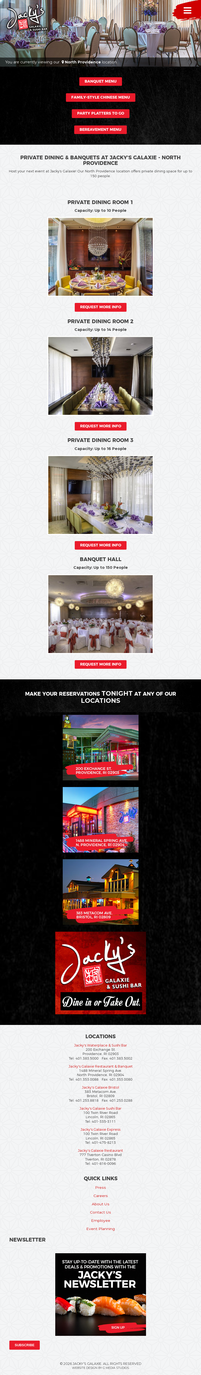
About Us (100, 1204)
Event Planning (100, 1229)
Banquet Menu (101, 81)
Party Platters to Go (100, 113)
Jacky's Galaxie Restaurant (100, 1151)
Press (100, 1187)
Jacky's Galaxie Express (100, 1129)
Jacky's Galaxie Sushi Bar (100, 1108)
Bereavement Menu (100, 130)
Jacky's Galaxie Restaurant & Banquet (101, 1066)
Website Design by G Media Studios (100, 1368)
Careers (100, 1196)
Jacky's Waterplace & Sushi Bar (100, 1045)
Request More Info (100, 307)
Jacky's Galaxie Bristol (100, 1087)
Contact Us (100, 1212)
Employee (100, 1220)
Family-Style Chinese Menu (100, 97)
